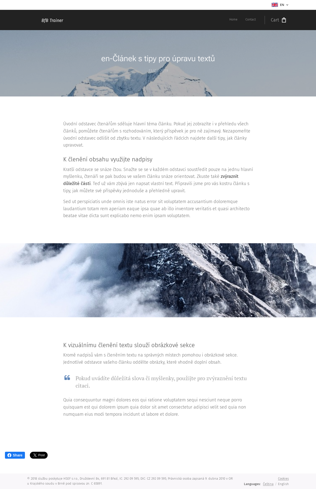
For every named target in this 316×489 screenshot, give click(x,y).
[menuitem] (249, 20)
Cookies (283, 478)
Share (14, 455)
